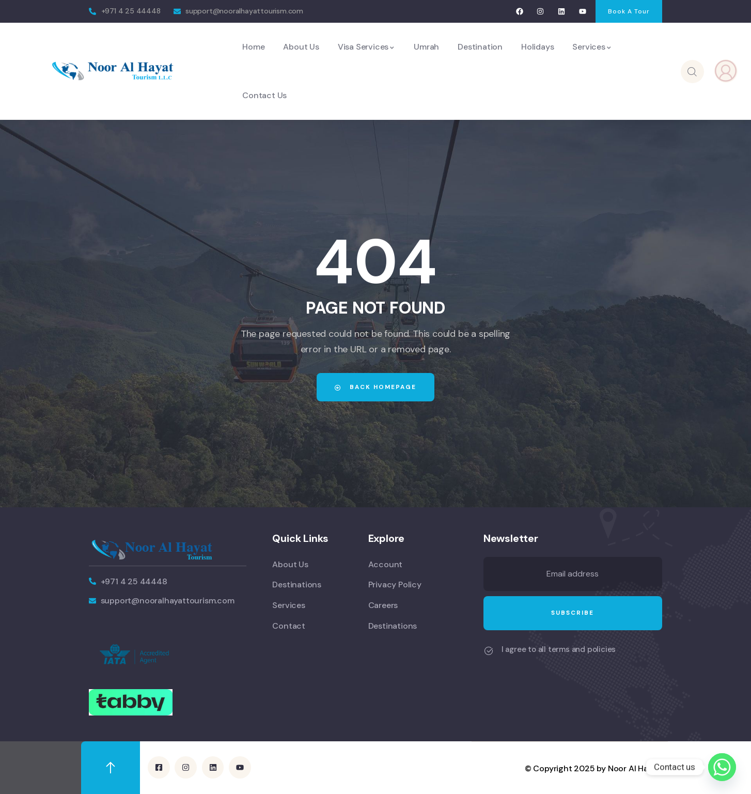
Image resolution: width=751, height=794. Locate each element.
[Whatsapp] (722, 767)
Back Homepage (375, 387)
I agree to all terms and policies (559, 649)
